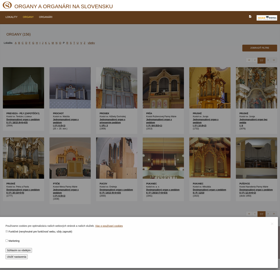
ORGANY (28, 17)
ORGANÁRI (45, 17)
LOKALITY (12, 17)
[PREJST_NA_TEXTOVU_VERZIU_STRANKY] (250, 16)
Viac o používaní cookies (109, 225)
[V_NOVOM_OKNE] (267, 18)
